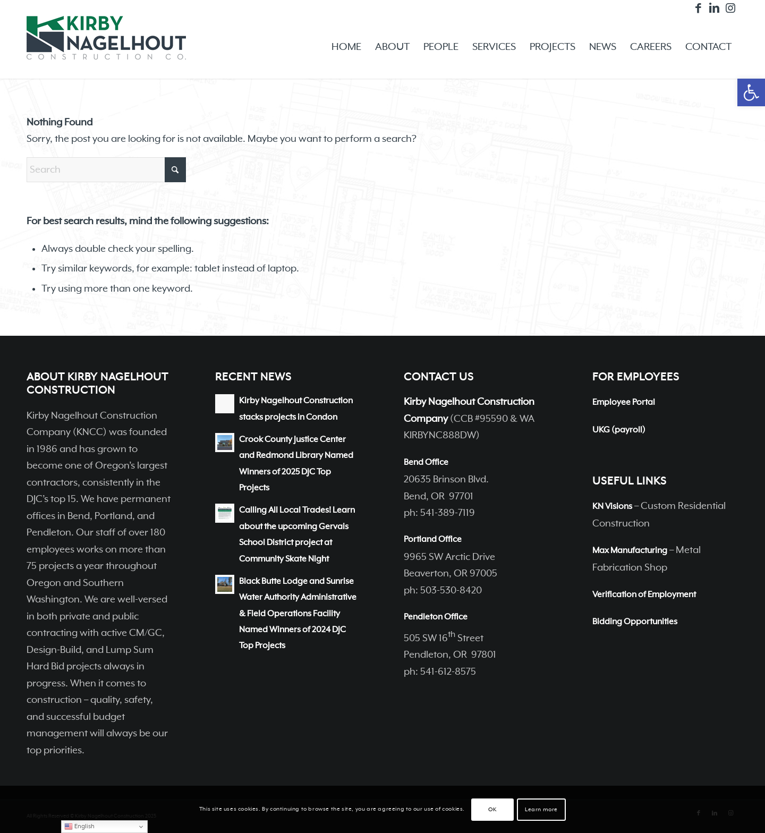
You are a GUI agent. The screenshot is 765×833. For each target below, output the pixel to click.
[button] (751, 92)
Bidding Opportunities (634, 622)
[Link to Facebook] (698, 8)
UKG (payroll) (618, 430)
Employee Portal (623, 402)
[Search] (106, 169)
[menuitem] (346, 47)
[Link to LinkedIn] (714, 8)
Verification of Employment (644, 595)
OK (492, 809)
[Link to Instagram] (730, 8)
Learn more (541, 809)
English (79, 826)
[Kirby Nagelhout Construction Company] (106, 47)
